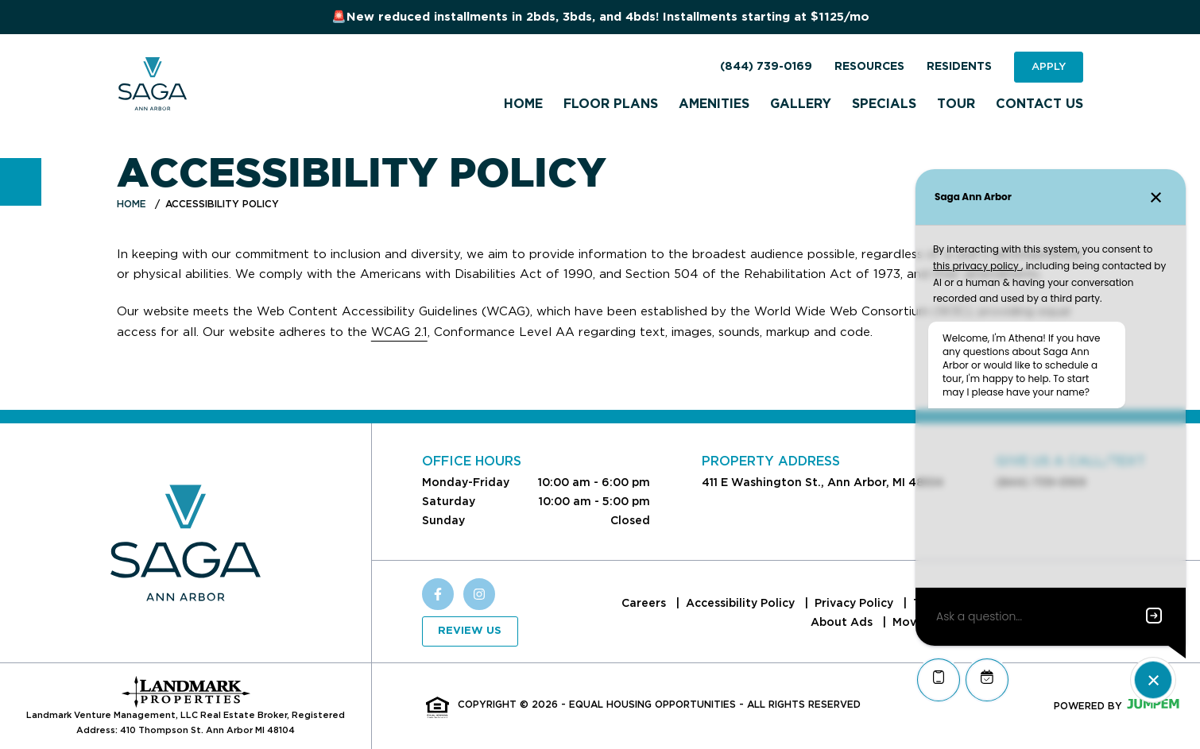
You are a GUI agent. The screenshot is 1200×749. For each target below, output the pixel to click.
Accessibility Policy (742, 602)
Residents (959, 66)
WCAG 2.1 (399, 332)
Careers (645, 602)
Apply (1049, 66)
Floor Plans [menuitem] (610, 104)
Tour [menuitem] (956, 104)
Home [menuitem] (523, 104)
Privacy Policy (855, 602)
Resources (869, 66)
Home (131, 204)
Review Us (469, 631)
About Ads (843, 622)
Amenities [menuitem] (714, 104)
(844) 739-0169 (766, 66)
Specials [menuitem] (884, 104)
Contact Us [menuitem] (1039, 104)
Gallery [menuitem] (800, 104)
